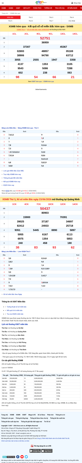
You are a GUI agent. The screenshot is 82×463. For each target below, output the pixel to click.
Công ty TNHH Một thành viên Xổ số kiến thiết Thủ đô (53, 438)
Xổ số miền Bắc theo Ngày (12, 294)
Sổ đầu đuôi (72, 8)
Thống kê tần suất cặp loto (10, 421)
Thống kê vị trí (60, 415)
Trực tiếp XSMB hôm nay (12, 174)
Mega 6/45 (32, 415)
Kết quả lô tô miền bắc (15, 310)
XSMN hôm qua (48, 81)
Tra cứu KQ (59, 8)
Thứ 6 (31, 21)
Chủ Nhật (72, 21)
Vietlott (26, 8)
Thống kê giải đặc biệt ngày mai (31, 421)
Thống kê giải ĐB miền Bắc (12, 178)
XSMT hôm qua (37, 81)
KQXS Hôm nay (8, 185)
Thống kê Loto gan (7, 418)
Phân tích (37, 8)
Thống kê (48, 8)
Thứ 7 (51, 21)
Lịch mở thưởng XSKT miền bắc (15, 324)
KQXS (7, 191)
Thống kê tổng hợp (22, 418)
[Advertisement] (41, 105)
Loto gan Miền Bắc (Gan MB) (13, 171)
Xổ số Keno (41, 415)
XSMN (11, 8)
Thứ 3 (51, 17)
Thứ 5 (10, 21)
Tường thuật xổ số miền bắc (16, 307)
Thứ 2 (31, 17)
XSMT (18, 8)
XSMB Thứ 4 (21, 29)
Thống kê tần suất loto (57, 418)
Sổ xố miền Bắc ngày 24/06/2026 (38, 29)
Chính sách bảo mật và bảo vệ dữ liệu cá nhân (15, 441)
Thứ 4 (72, 17)
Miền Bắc (10, 17)
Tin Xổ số (47, 421)
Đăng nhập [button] (76, 3)
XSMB (3, 8)
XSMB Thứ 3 (8, 199)
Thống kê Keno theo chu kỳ (39, 418)
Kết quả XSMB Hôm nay (11, 182)
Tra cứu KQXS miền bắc (15, 314)
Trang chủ (4, 415)
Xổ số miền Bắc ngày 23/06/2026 (34, 199)
